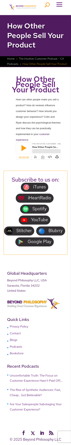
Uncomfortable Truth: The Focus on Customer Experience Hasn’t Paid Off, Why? (35, 378)
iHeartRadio (34, 198)
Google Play (34, 242)
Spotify (34, 209)
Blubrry (51, 231)
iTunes (34, 187)
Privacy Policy (19, 326)
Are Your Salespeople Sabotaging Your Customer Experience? (36, 406)
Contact (15, 333)
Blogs (13, 340)
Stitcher (19, 231)
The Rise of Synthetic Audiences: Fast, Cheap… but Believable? (35, 392)
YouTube (34, 220)
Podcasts (16, 347)
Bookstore (17, 353)
